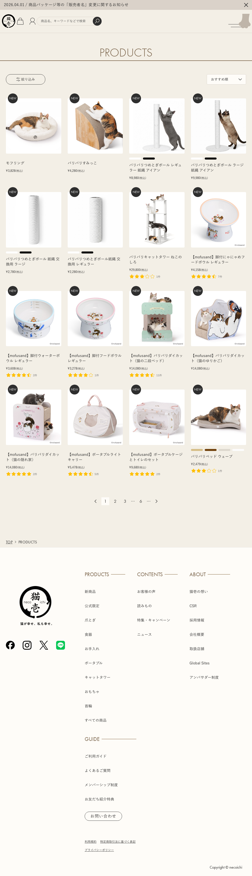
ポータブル (94, 660)
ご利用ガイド (96, 753)
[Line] (60, 642)
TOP (9, 538)
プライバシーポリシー (99, 847)
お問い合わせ (105, 813)
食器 (88, 631)
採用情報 (196, 617)
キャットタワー (97, 674)
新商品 (90, 588)
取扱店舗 (196, 645)
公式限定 (92, 603)
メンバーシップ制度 (101, 782)
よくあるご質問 (97, 767)
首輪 (88, 703)
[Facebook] (10, 642)
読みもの (144, 603)
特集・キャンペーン (153, 617)
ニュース (144, 631)
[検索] (114, 19)
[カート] (33, 19)
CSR (193, 603)
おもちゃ (92, 688)
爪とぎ (90, 617)
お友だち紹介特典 (99, 796)
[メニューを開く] (238, 20)
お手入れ (92, 645)
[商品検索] (86, 19)
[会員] (45, 19)
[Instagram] (27, 642)
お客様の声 (146, 588)
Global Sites (199, 660)
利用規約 (90, 839)
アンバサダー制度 (204, 674)
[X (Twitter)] (43, 642)
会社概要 (196, 631)
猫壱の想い (198, 588)
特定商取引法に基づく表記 (118, 839)
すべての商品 (96, 717)
